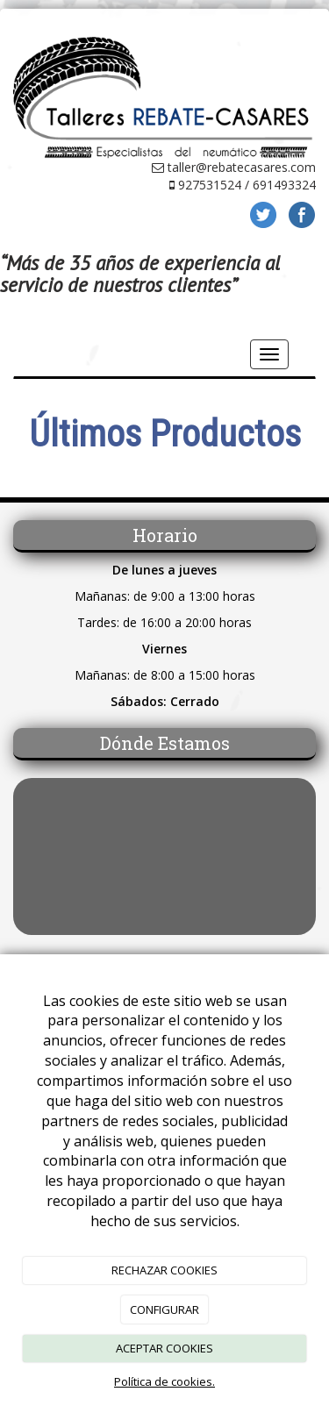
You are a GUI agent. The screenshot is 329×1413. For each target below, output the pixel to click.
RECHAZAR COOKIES (164, 1270)
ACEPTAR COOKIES (164, 1348)
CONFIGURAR (164, 1309)
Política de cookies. (164, 1381)
